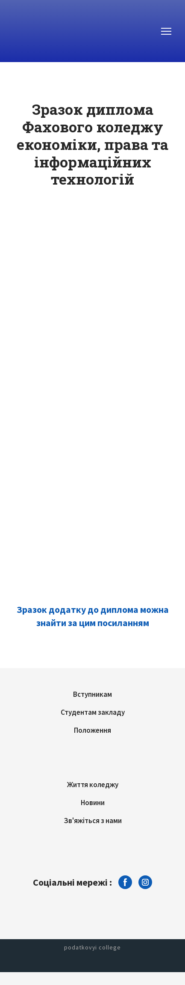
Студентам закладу (93, 712)
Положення (92, 730)
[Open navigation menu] (166, 31)
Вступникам (92, 694)
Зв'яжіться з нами (93, 820)
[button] (125, 882)
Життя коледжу (92, 784)
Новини (93, 802)
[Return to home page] (45, 31)
